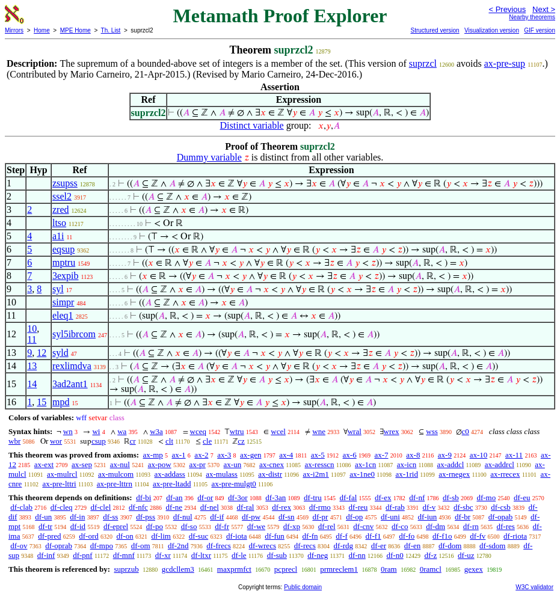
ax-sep (82, 464)
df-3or (238, 497)
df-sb (451, 497)
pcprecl (285, 569)
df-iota (236, 535)
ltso (59, 223)
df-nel (209, 507)
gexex (473, 569)
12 (41, 352)
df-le (239, 555)
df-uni (390, 516)
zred (60, 209)
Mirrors (14, 30)
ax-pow (159, 464)
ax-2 (201, 454)
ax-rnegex (454, 474)
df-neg (317, 555)
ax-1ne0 (362, 474)
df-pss (145, 516)
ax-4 (286, 454)
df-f (342, 535)
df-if (217, 516)
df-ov (18, 545)
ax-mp (153, 454)
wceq (198, 431)
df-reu (358, 507)
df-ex (383, 497)
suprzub (126, 569)
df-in (77, 516)
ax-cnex (271, 464)
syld (60, 352)
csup (98, 440)
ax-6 (350, 454)
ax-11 (514, 454)
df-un (43, 516)
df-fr (222, 526)
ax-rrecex (505, 474)
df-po (154, 526)
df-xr (163, 555)
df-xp (291, 526)
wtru (237, 431)
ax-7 (381, 454)
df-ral (245, 507)
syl (58, 289)
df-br (462, 516)
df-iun (427, 516)
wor (56, 440)
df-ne (174, 507)
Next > (543, 9)
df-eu (522, 497)
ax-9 (445, 454)
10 (32, 328)
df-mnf (124, 555)
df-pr (320, 516)
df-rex (281, 507)
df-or (205, 497)
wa (121, 431)
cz (241, 440)
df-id (77, 526)
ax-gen (250, 454)
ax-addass (170, 474)
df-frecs (218, 545)
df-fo (406, 535)
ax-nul (120, 464)
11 (31, 339)
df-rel (327, 526)
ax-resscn (319, 464)
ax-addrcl (499, 464)
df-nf (417, 497)
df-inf (46, 555)
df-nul (182, 516)
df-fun (275, 535)
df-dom (449, 545)
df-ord (89, 535)
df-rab (395, 507)
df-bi (143, 497)
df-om (140, 545)
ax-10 (479, 454)
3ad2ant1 (70, 384)
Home (42, 30)
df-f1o (442, 535)
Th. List (111, 30)
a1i (58, 236)
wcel (278, 431)
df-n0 (394, 555)
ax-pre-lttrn (114, 483)
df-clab (21, 507)
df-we (256, 526)
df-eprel (115, 526)
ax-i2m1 (315, 474)
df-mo (486, 497)
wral (355, 431)
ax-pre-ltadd (172, 483)
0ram (389, 569)
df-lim (161, 535)
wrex (391, 431)
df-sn (286, 516)
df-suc (199, 535)
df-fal (348, 497)
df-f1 (373, 535)
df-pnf (83, 555)
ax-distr (270, 474)
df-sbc (463, 507)
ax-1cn (365, 464)
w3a (156, 431)
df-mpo (101, 545)
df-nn (357, 555)
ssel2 (62, 196)
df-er (378, 545)
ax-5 (318, 454)
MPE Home (75, 30)
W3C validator (534, 587)
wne (318, 431)
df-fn (310, 535)
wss (432, 431)
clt (169, 440)
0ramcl (431, 569)
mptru (63, 262)
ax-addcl (450, 464)
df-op (354, 516)
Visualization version (491, 30)
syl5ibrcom (74, 334)
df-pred (49, 535)
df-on (125, 535)
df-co (400, 526)
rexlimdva (71, 366)
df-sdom (492, 545)
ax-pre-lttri (59, 483)
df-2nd (178, 545)
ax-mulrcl (62, 474)
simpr (63, 302)
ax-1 (179, 454)
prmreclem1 (339, 569)
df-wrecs (261, 545)
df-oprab (58, 545)
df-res (506, 526)
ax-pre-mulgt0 (233, 483)
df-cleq (62, 507)
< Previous (507, 9)
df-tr (45, 526)
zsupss (65, 183)
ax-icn (406, 464)
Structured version (434, 30)
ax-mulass (222, 474)
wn (68, 431)
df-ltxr (201, 555)
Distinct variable (252, 125)
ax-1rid (406, 474)
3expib (65, 276)
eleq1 (62, 315)
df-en (412, 545)
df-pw (251, 516)
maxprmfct (234, 569)
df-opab (500, 516)
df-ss (110, 516)
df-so (189, 526)
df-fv (477, 535)
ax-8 (413, 454)
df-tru (313, 497)
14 (32, 384)
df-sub (277, 555)
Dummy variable (209, 157)
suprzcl (423, 63)
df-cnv (363, 526)
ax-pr (197, 464)
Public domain (303, 587)
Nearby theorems (532, 17)
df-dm (435, 526)
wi (96, 431)
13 (32, 366)
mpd (60, 402)
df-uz (466, 555)
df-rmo (320, 507)
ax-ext (44, 464)
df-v (429, 507)
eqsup (63, 249)
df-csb (501, 507)
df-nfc (138, 507)
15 (41, 402)
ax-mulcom (116, 474)
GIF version (539, 30)
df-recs (305, 545)
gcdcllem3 (178, 569)
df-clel (100, 507)
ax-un (233, 464)
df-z (430, 555)
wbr (14, 440)
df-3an (275, 497)
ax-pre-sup (504, 63)
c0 (465, 431)
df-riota (515, 535)
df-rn (471, 526)
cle (207, 440)
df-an (174, 497)
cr (133, 440)
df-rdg (344, 545)
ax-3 (224, 454)
